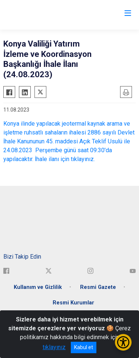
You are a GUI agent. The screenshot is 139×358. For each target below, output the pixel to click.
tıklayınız (54, 347)
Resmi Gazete (98, 287)
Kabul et (83, 347)
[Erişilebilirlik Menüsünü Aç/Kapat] (123, 342)
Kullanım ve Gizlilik (38, 287)
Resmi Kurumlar (73, 303)
